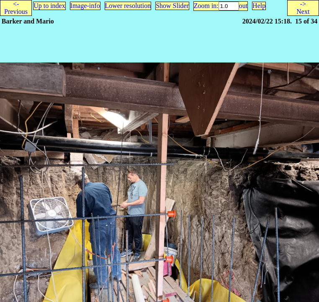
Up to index (49, 5)
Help (258, 5)
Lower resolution (128, 5)
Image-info (85, 5)
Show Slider (172, 5)
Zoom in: (206, 5)
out (243, 5)
